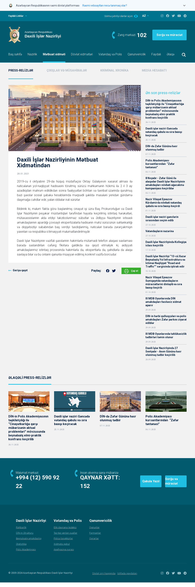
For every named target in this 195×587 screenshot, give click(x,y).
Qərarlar (94, 543)
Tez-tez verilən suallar (65, 537)
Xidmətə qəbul (62, 548)
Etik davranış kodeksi (65, 532)
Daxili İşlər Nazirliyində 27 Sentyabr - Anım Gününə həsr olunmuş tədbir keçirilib (163, 351)
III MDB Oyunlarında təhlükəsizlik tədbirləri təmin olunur (166, 335)
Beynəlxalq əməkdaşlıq (28, 543)
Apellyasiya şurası (64, 554)
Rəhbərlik (21, 532)
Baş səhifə (15, 54)
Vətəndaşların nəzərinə (159, 231)
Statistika (21, 548)
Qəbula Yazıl (127, 483)
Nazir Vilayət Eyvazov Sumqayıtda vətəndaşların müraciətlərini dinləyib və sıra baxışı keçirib (163, 282)
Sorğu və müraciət (169, 35)
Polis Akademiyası (26, 554)
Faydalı (156, 54)
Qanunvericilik (137, 54)
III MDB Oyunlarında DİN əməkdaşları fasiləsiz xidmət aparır (163, 302)
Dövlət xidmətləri (82, 54)
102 (142, 35)
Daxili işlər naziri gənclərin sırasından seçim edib (161, 218)
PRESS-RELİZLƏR (20, 70)
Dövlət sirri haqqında (103, 578)
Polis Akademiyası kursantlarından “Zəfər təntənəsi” (160, 164)
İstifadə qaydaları (127, 578)
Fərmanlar (95, 537)
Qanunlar (94, 532)
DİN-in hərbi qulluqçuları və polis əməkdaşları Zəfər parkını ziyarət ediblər (166, 319)
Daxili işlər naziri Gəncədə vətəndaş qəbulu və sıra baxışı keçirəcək (163, 132)
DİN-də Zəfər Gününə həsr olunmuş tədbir (161, 148)
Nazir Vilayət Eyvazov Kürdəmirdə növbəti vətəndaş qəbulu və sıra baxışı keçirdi (163, 203)
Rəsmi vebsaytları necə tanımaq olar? (104, 5)
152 (85, 490)
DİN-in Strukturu (24, 537)
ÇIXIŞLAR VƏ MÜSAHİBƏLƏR (67, 70)
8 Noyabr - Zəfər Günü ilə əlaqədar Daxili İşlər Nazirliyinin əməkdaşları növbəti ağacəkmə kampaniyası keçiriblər (165, 183)
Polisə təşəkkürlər (63, 543)
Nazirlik (32, 54)
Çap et (131, 271)
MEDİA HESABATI (154, 70)
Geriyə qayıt (20, 270)
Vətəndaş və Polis (110, 54)
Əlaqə (170, 54)
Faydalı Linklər (15, 16)
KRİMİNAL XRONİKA (114, 70)
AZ (144, 15)
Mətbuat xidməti (54, 54)
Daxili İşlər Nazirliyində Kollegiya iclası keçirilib (165, 243)
